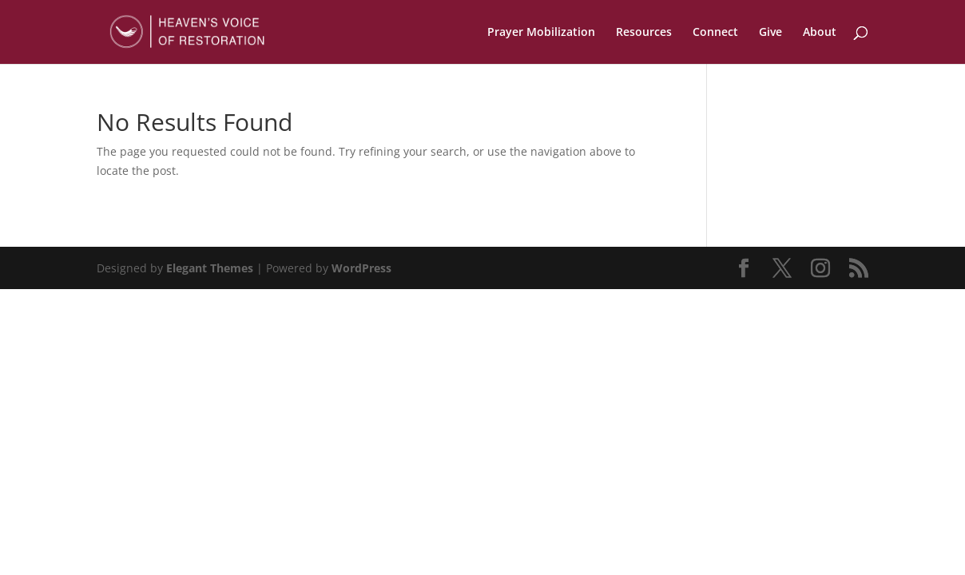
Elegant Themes (209, 268)
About (819, 32)
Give (770, 32)
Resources (644, 32)
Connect (715, 32)
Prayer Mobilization (541, 32)
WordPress (361, 268)
